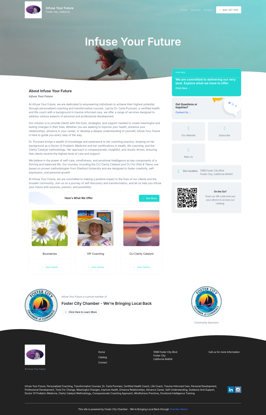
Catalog (102, 357)
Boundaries (50, 253)
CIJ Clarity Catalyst (141, 253)
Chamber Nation (179, 409)
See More (149, 198)
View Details (49, 267)
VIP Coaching (95, 253)
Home (184, 9)
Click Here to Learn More (80, 312)
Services (195, 9)
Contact (208, 9)
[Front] (34, 9)
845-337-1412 (228, 9)
